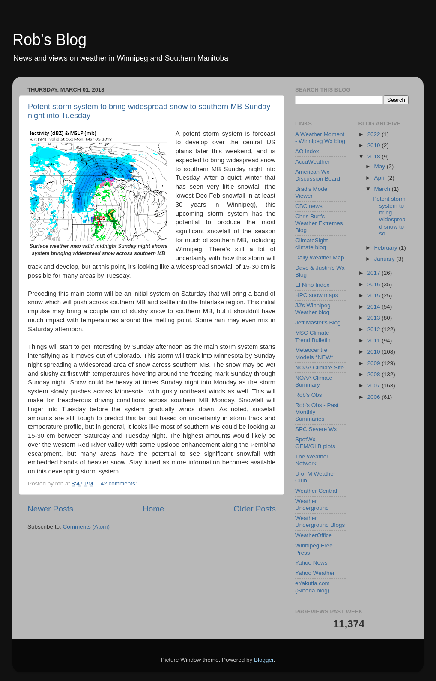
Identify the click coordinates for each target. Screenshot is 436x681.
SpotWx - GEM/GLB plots (315, 442)
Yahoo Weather (315, 573)
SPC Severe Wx (316, 429)
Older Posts (254, 508)
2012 (374, 329)
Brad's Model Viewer (311, 192)
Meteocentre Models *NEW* (314, 353)
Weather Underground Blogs (320, 521)
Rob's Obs (308, 395)
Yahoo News (311, 562)
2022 (374, 134)
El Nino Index (312, 285)
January (385, 259)
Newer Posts (50, 508)
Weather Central (316, 491)
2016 (374, 284)
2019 (374, 145)
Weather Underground (312, 504)
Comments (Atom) (86, 526)
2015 (374, 295)
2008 (374, 374)
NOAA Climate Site (319, 367)
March (383, 189)
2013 (374, 318)
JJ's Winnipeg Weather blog (313, 308)
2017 (374, 273)
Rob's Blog (49, 39)
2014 (374, 306)
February (386, 247)
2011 (374, 340)
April (381, 178)
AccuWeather (312, 161)
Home (153, 508)
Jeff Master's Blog (318, 322)
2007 (374, 385)
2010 (374, 351)
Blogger (264, 660)
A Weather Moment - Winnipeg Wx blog (320, 137)
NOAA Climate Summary (313, 381)
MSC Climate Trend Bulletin (313, 336)
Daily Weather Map (319, 257)
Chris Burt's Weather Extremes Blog (319, 223)
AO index (307, 151)
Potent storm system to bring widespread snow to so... (389, 216)
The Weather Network (311, 460)
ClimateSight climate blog (311, 243)
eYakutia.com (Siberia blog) (312, 586)
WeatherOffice (313, 535)
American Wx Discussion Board (317, 175)
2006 (374, 397)
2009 (374, 363)
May (380, 166)
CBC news (309, 206)
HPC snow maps (316, 295)
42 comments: (120, 483)
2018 (374, 156)
